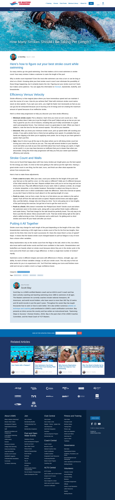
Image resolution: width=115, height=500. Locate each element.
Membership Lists (48, 436)
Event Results (27, 453)
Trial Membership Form (30, 424)
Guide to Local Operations (70, 486)
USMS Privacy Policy (95, 433)
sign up (79, 333)
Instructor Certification (49, 485)
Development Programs (10, 424)
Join (91, 3)
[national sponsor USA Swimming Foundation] (33, 404)
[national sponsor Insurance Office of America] (81, 388)
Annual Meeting (68, 474)
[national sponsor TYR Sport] (33, 396)
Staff (6, 429)
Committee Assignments (70, 481)
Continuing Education (49, 458)
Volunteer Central (68, 472)
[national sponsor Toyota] (97, 396)
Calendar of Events (29, 439)
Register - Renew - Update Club (52, 424)
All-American (27, 463)
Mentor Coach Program (50, 461)
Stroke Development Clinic (31, 474)
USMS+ (26, 426)
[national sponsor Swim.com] (49, 396)
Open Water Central (29, 446)
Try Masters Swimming (10, 463)
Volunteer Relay (68, 476)
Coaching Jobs (48, 463)
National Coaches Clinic (50, 449)
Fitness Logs (67, 429)
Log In (103, 4)
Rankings (26, 456)
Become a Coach (48, 446)
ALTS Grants (47, 478)
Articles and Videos (69, 433)
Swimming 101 (67, 436)
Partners (7, 441)
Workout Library (73, 3)
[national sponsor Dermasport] (33, 388)
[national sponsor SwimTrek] (81, 396)
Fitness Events (28, 448)
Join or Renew (28, 419)
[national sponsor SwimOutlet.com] (65, 396)
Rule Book (66, 449)
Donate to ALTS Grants (10, 453)
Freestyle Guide (68, 421)
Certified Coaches (48, 453)
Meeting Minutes (68, 464)
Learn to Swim (67, 438)
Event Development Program (31, 441)
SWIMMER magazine (10, 456)
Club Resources (48, 426)
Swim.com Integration (69, 431)
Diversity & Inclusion (10, 444)
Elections (66, 479)
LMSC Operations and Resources (72, 461)
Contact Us (93, 431)
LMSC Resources (68, 488)
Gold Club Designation (49, 429)
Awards (66, 491)
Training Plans (67, 426)
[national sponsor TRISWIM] (17, 404)
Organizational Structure (11, 426)
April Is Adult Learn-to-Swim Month (52, 473)
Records (26, 458)
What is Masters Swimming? (12, 419)
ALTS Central (47, 471)
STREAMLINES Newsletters (12, 458)
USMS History (8, 439)
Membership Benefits (29, 421)
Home (12, 9)
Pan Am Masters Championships (32, 472)
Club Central (47, 419)
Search (98, 4)
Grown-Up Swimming (10, 449)
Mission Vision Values (10, 421)
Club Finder (63, 3)
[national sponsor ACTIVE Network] (17, 388)
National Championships (30, 451)
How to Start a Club (49, 421)
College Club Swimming (11, 446)
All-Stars (26, 465)
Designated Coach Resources (51, 456)
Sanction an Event (29, 444)
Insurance (46, 431)
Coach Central (47, 444)
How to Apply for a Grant (50, 480)
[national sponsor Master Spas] (97, 388)
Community (7, 461)
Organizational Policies (69, 451)
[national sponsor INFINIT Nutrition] (65, 388)
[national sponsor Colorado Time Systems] (49, 388)
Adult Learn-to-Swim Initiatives (51, 483)
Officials (66, 484)
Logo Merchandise (9, 451)
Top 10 (26, 460)
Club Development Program (51, 433)
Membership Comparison (30, 429)
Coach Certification (49, 451)
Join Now (95, 418)
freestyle (58, 87)
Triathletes (66, 441)
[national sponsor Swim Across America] (17, 396)
